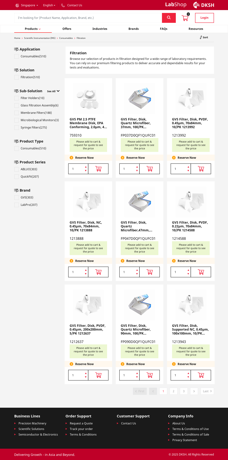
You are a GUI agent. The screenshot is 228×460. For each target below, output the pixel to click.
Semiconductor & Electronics (38, 434)
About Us (178, 423)
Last (206, 391)
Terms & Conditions (83, 434)
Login (204, 18)
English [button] (48, 5)
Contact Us (128, 423)
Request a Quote (81, 423)
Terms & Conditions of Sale (190, 434)
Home (17, 38)
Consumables (66, 38)
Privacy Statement (184, 440)
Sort (205, 37)
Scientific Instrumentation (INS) (39, 38)
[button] (26, 5)
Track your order (81, 429)
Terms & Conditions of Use (190, 429)
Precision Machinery (32, 423)
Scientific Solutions (31, 429)
